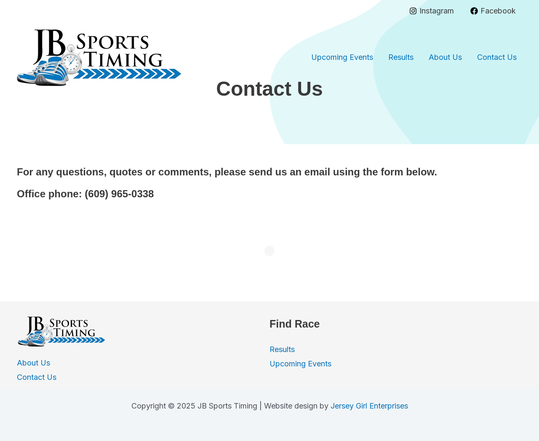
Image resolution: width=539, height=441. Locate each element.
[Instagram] (431, 11)
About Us (445, 57)
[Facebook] (493, 11)
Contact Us (497, 57)
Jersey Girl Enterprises (369, 405)
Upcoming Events (342, 57)
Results (401, 57)
